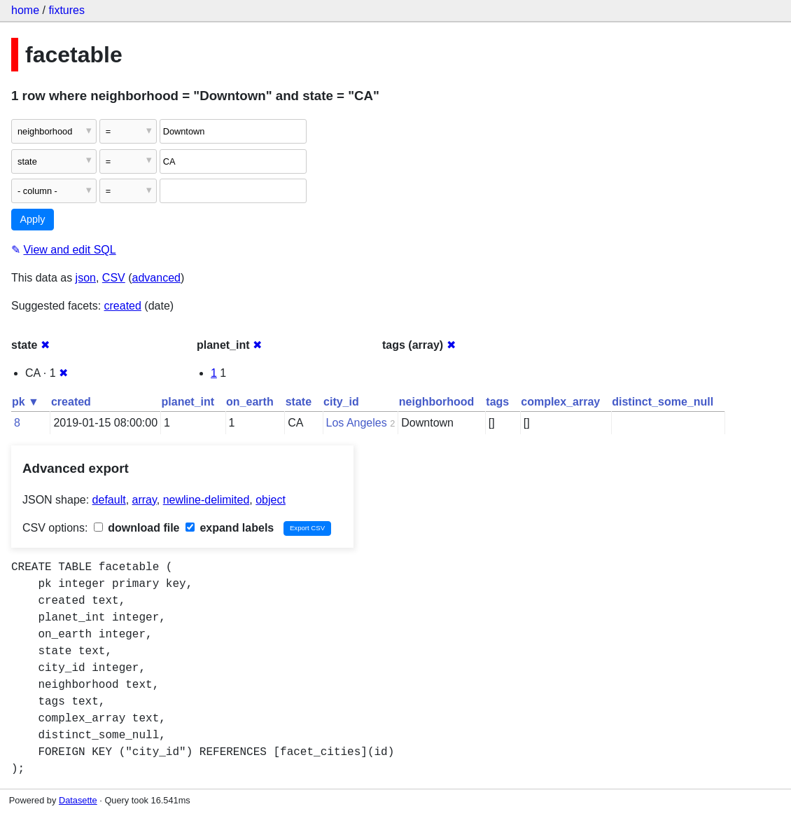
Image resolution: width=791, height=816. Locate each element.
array (144, 500)
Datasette (78, 800)
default (109, 500)
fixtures (66, 10)
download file (137, 528)
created (122, 306)
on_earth (250, 402)
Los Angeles (356, 423)
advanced (156, 278)
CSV (113, 278)
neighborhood (437, 402)
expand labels (230, 528)
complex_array (560, 402)
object (270, 500)
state (299, 402)
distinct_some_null (662, 402)
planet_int (188, 402)
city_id (341, 402)
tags (497, 402)
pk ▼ (25, 402)
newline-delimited (206, 500)
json (86, 278)
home (25, 10)
